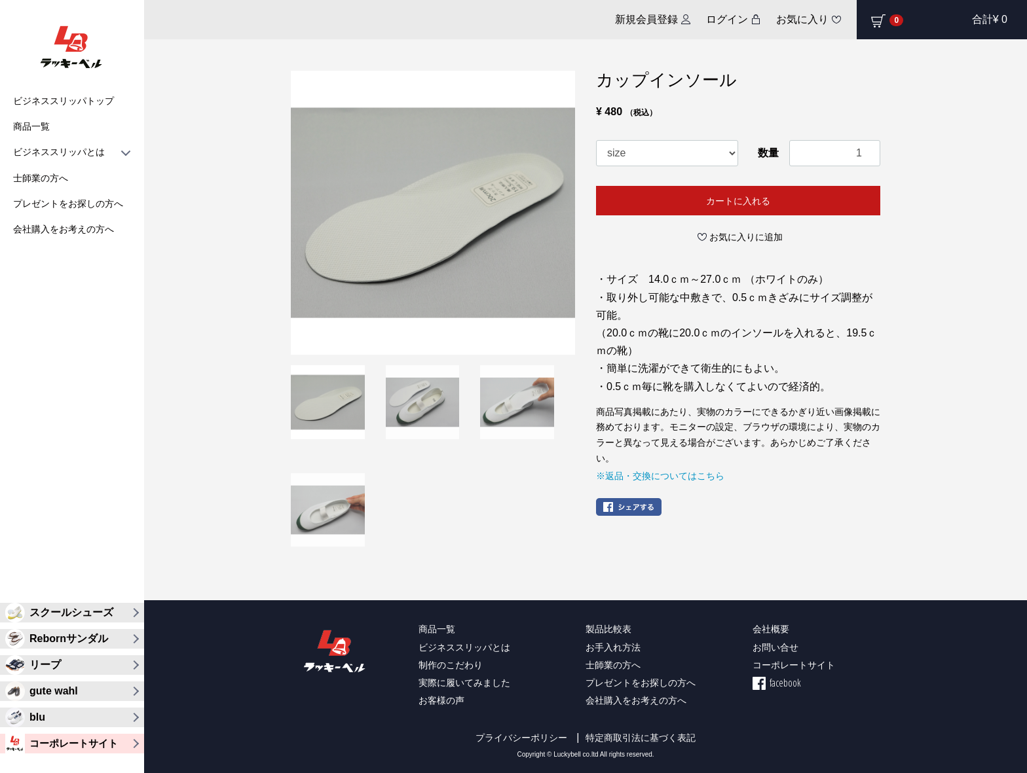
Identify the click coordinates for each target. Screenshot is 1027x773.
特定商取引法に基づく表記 (641, 737)
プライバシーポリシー (521, 737)
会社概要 (771, 628)
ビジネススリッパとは (72, 152)
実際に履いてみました (464, 682)
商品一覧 (31, 126)
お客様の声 (441, 700)
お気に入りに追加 (746, 237)
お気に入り (802, 19)
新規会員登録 (646, 19)
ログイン (727, 19)
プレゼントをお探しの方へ (68, 203)
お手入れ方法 (613, 647)
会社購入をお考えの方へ (63, 229)
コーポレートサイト (794, 664)
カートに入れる (738, 201)
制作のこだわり (451, 664)
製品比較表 (608, 628)
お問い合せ (775, 647)
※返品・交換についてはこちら (660, 476)
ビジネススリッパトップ (63, 101)
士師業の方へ (40, 178)
